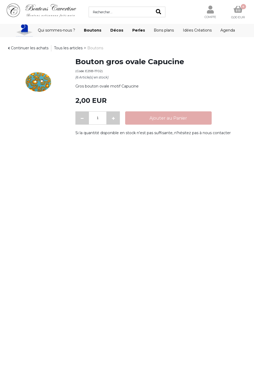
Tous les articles (68, 48)
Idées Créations (197, 30)
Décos (116, 30)
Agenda (227, 30)
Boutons (92, 30)
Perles (138, 30)
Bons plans (164, 30)
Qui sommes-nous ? (56, 30)
